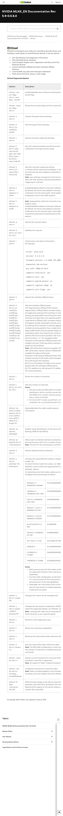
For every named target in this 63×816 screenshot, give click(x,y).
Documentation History (10, 741)
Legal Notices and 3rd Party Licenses (15, 746)
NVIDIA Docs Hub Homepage (17, 36)
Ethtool (32, 38)
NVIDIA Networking (35, 36)
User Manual (6, 736)
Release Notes (7, 730)
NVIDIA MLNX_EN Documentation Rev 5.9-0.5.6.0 (19, 725)
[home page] (25, 2)
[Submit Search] (56, 29)
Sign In (58, 2)
